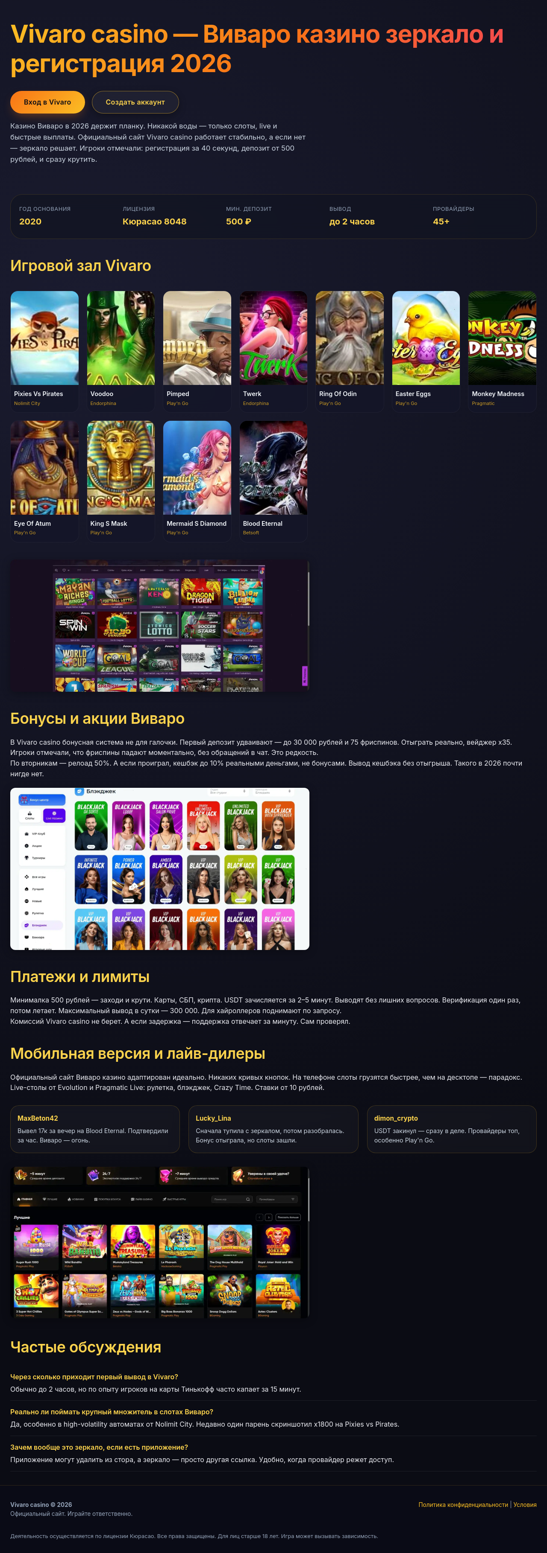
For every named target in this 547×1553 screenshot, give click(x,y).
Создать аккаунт (135, 102)
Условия (525, 1504)
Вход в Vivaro (47, 102)
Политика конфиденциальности (463, 1504)
